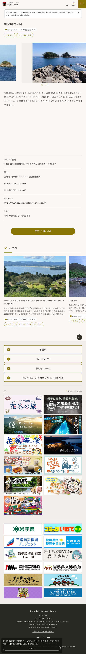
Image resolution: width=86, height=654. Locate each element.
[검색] (67, 4)
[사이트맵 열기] (82, 4)
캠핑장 (39, 324)
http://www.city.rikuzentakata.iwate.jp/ (25, 202)
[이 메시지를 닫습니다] (78, 13)
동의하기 (32, 648)
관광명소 (9, 35)
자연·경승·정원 (25, 35)
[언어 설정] (73, 4)
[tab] (41, 85)
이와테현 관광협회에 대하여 (43, 631)
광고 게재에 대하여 (75, 391)
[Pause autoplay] (47, 85)
